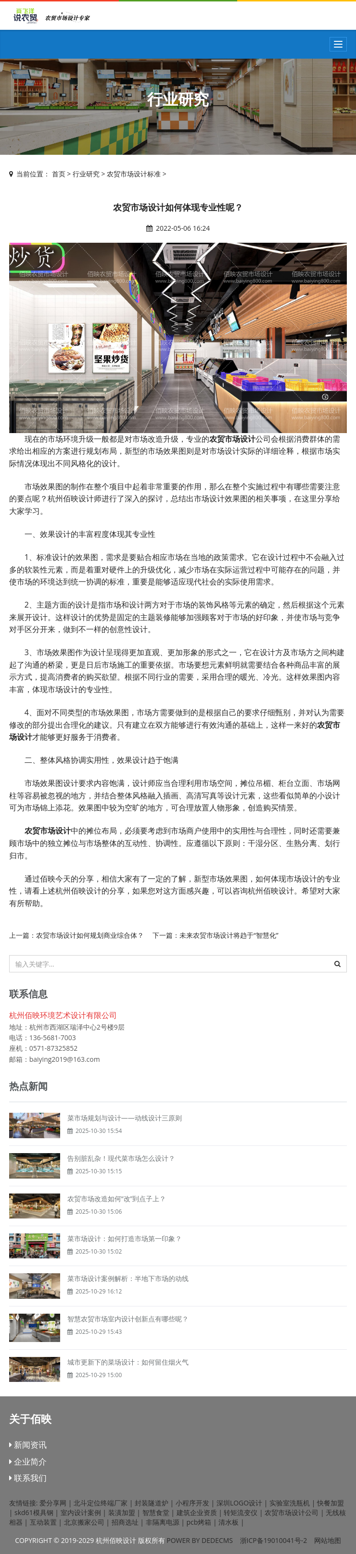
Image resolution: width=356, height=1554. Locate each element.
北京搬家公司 (84, 1522)
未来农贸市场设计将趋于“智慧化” (229, 935)
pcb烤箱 (199, 1522)
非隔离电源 (162, 1522)
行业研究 (86, 173)
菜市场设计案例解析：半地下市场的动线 (128, 1278)
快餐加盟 (330, 1502)
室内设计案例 (81, 1512)
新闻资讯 (28, 1444)
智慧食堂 (155, 1512)
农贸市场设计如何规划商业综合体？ (90, 935)
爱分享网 (52, 1502)
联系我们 (28, 1477)
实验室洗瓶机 (289, 1502)
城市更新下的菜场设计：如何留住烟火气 (128, 1362)
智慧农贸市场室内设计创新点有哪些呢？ (128, 1318)
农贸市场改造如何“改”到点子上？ (116, 1198)
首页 (58, 173)
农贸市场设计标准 (134, 173)
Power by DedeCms (199, 1540)
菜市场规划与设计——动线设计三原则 (124, 1117)
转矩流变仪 (240, 1512)
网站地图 (327, 1540)
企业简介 (28, 1461)
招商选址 (125, 1522)
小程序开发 (192, 1502)
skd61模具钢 (33, 1512)
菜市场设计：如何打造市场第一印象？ (124, 1238)
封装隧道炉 (151, 1502)
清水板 (228, 1522)
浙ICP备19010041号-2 (273, 1540)
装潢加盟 (121, 1512)
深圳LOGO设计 (239, 1502)
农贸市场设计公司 (291, 1512)
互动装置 (43, 1522)
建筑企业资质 (197, 1512)
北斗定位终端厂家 (100, 1502)
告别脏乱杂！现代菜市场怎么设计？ (121, 1158)
